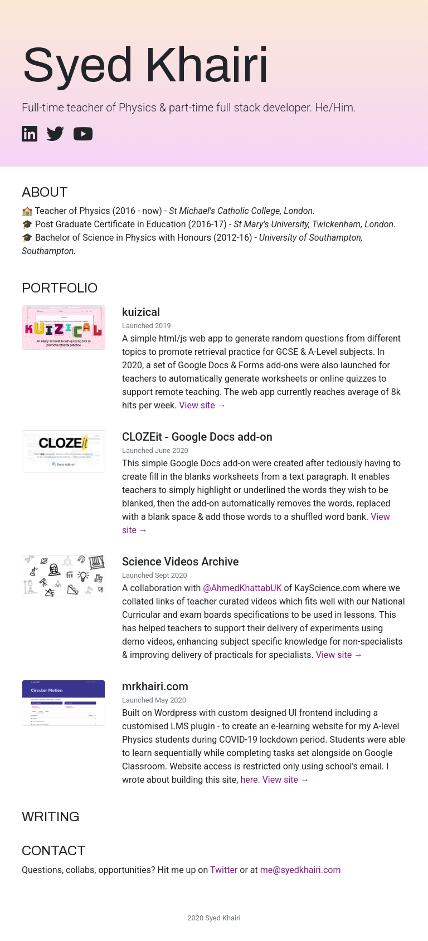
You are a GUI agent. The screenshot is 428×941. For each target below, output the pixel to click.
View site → (202, 405)
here (248, 779)
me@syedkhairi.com (300, 870)
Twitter (223, 870)
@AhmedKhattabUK (242, 588)
